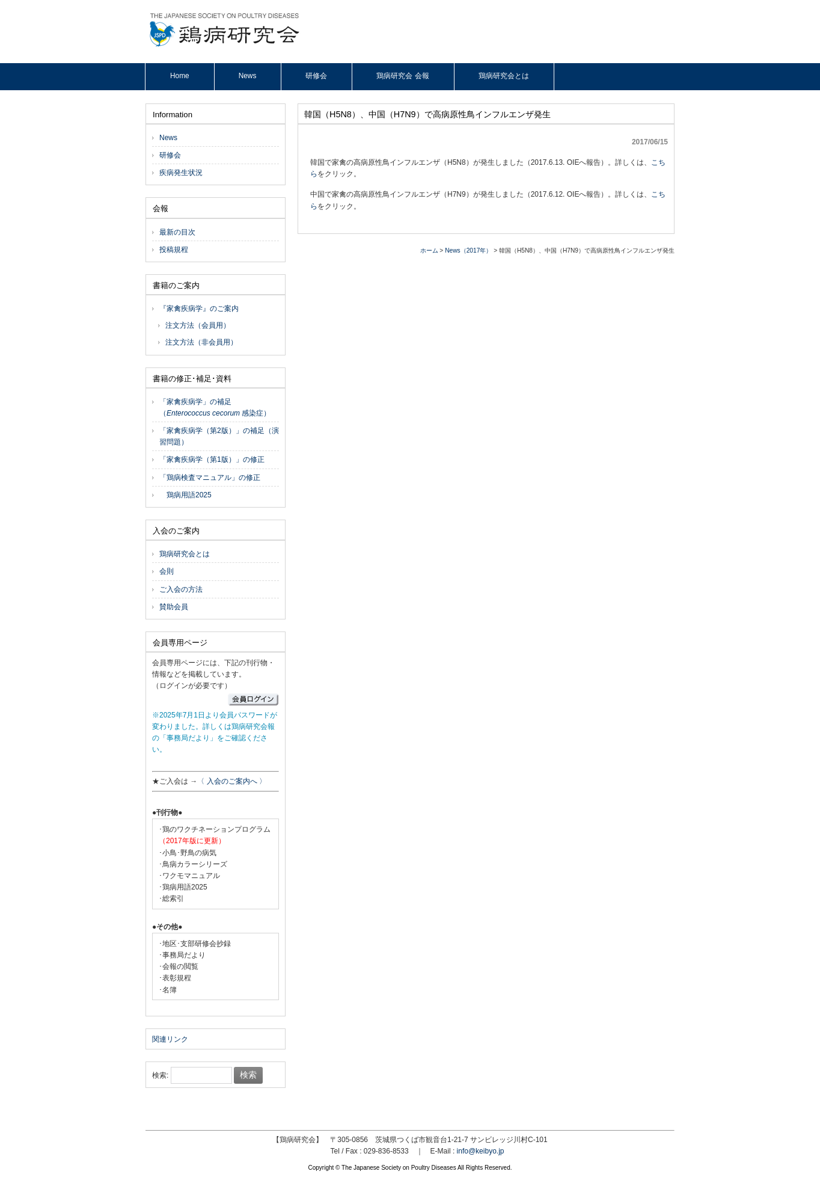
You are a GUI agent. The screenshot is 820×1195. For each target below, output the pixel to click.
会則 (166, 571)
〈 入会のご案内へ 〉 (231, 781)
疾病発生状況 (181, 172)
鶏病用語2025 (185, 495)
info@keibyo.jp (480, 1151)
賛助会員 (173, 607)
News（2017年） (468, 250)
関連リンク (170, 1039)
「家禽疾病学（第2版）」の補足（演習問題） (219, 436)
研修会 (170, 155)
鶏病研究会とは (184, 554)
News (168, 138)
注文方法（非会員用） (201, 342)
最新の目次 (177, 232)
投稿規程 (173, 249)
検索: (160, 1075)
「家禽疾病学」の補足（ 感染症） (215, 407)
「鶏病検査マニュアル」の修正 (209, 477)
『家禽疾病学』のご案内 (199, 308)
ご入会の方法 (181, 589)
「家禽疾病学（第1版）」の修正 (212, 459)
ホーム (429, 250)
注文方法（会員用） (197, 325)
